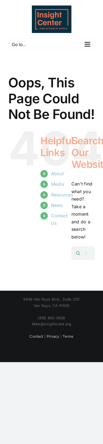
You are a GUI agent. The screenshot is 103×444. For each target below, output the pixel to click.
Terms (68, 336)
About (57, 173)
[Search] (78, 253)
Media (57, 184)
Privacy (53, 336)
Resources (62, 195)
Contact (36, 336)
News (57, 205)
